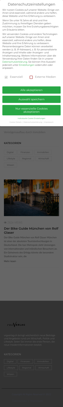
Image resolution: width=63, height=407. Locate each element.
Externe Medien (43, 74)
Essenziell (14, 74)
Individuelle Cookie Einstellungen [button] (31, 116)
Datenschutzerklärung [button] (33, 120)
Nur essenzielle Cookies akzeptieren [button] (31, 107)
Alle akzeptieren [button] (31, 87)
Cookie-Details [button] (15, 120)
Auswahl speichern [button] (31, 96)
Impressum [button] (49, 120)
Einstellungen (26, 62)
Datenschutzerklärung (14, 59)
